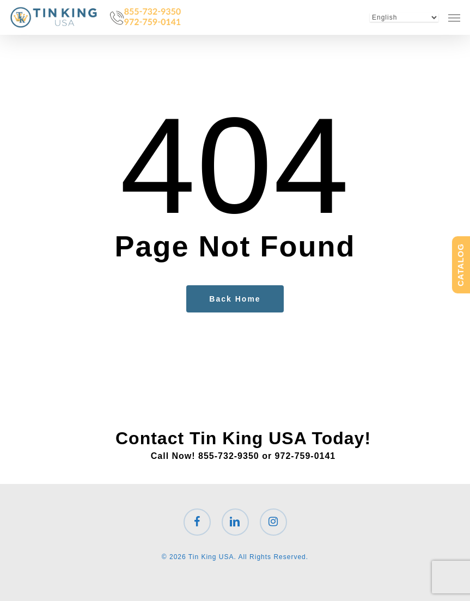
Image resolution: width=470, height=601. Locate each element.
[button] (454, 17)
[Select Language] (404, 17)
